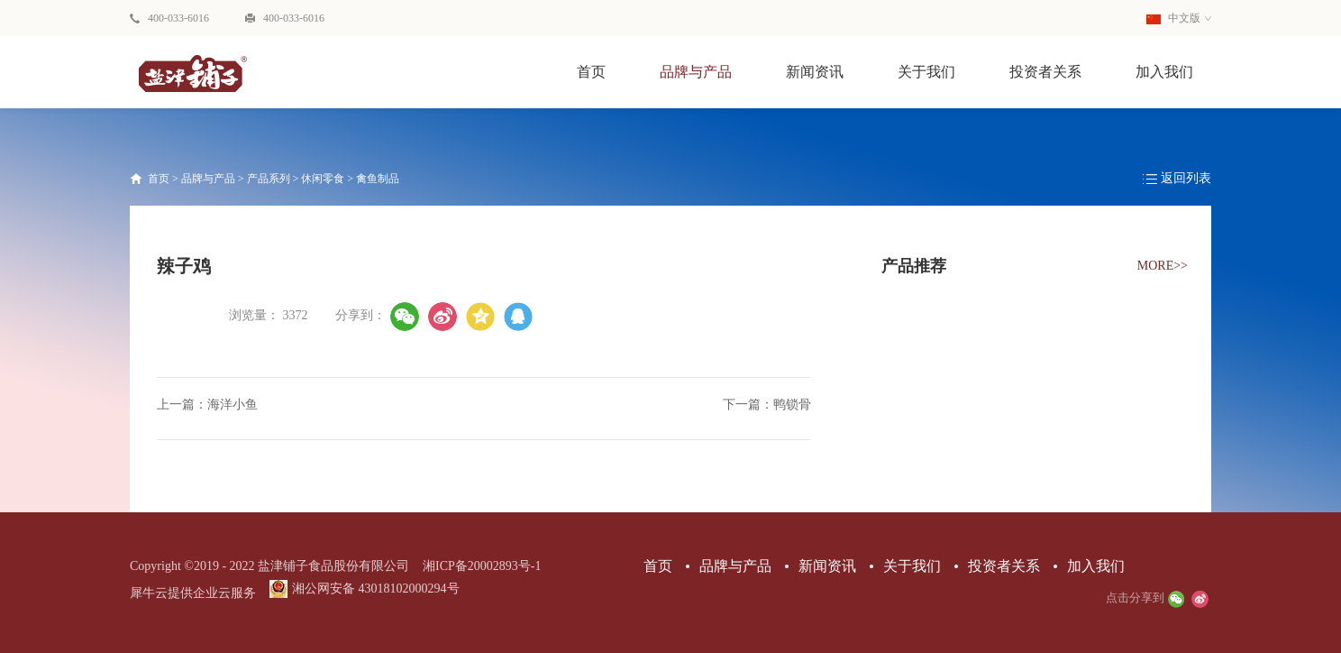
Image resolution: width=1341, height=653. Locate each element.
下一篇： (767, 404)
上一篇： (207, 404)
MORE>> (1162, 265)
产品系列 (268, 178)
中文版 (1173, 18)
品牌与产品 (208, 178)
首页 (591, 71)
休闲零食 (322, 178)
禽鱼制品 (377, 178)
